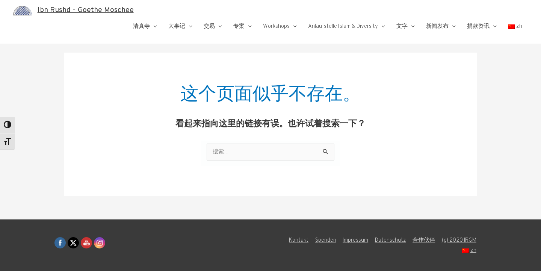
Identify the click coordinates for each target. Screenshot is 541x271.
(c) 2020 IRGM (459, 240)
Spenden (324, 240)
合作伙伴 (424, 240)
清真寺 (141, 26)
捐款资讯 (478, 26)
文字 (402, 26)
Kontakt (297, 240)
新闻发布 (437, 26)
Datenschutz (390, 240)
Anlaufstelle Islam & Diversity (343, 26)
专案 (239, 26)
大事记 (176, 26)
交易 (209, 26)
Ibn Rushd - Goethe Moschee (87, 10)
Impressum (355, 240)
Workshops (276, 26)
